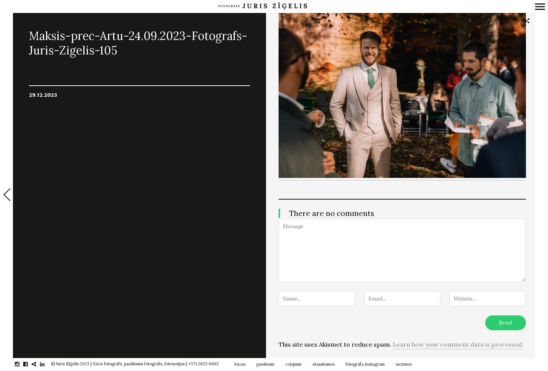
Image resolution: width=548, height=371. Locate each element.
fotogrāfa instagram (365, 364)
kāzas (239, 364)
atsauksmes (323, 364)
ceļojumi (293, 364)
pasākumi (265, 364)
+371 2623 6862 (203, 363)
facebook (29, 364)
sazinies (403, 364)
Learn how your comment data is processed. (458, 344)
